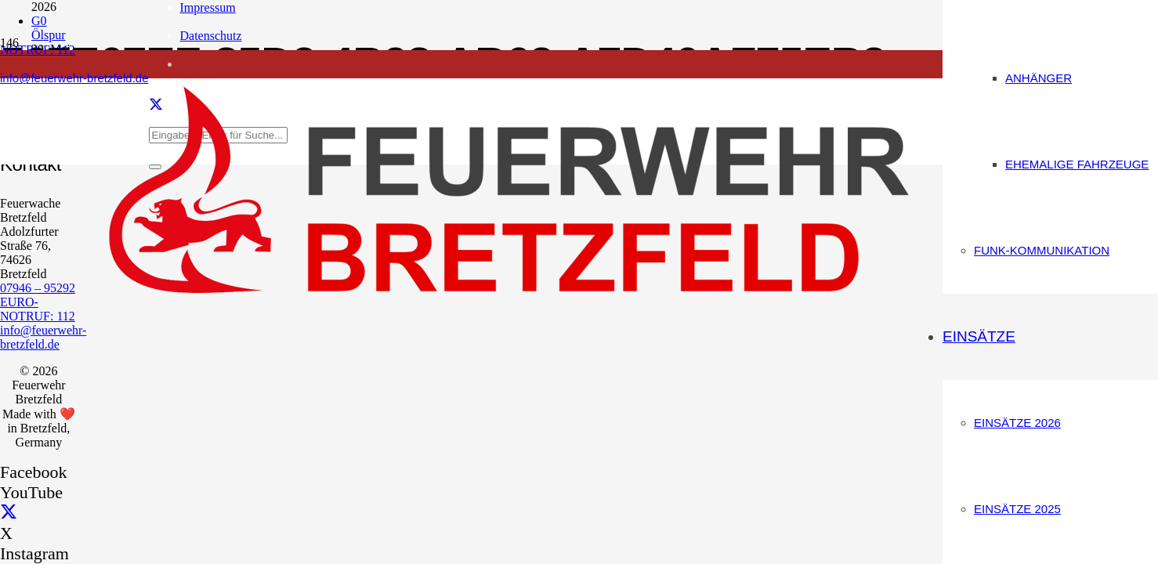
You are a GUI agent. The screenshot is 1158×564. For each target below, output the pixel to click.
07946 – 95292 (37, 288)
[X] (8, 512)
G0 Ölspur (48, 28)
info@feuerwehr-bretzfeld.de (43, 337)
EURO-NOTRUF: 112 (37, 309)
